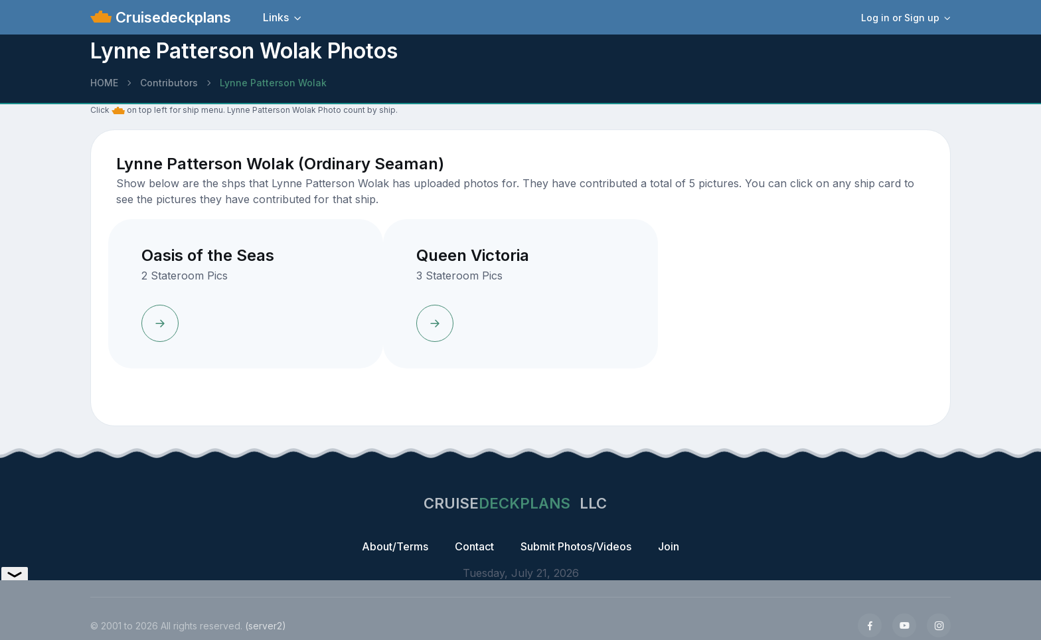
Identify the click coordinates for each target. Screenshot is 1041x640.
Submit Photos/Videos (575, 546)
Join (668, 546)
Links (276, 17)
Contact (474, 546)
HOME (104, 82)
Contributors (169, 82)
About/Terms (395, 546)
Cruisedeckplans (171, 17)
